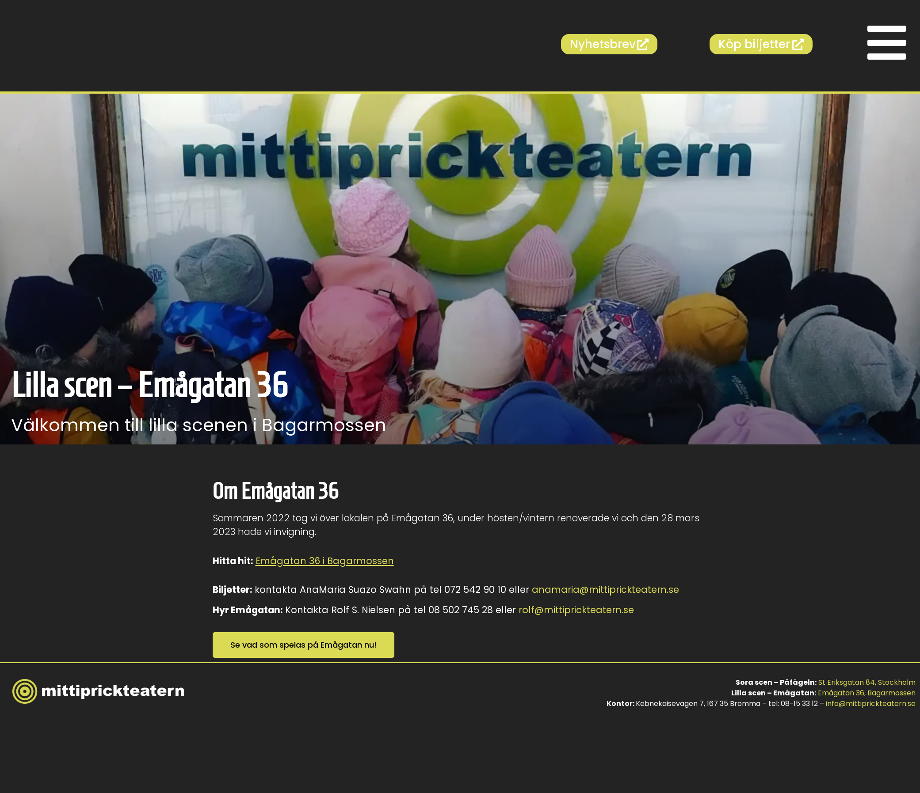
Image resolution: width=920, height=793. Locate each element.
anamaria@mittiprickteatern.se (605, 589)
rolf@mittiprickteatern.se (576, 609)
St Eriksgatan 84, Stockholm (867, 682)
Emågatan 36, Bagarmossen (867, 693)
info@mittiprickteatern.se (871, 703)
